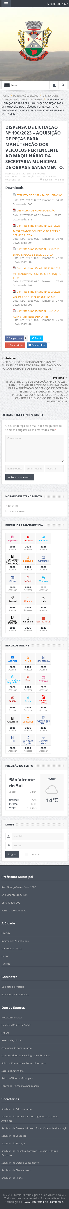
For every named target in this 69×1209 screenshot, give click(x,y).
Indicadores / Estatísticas (15, 941)
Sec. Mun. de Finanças (13, 1143)
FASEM (5, 1032)
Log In (12, 854)
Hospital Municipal (11, 1017)
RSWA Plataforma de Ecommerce (43, 1202)
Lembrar (32, 854)
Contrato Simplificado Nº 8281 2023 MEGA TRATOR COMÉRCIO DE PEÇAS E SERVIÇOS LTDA (36, 230)
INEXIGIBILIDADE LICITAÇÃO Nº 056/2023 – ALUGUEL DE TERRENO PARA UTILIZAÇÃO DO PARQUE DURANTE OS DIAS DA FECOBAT (31, 365)
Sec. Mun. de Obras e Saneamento (20, 1162)
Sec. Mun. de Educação (13, 1135)
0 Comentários (12, 179)
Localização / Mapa (11, 948)
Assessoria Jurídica (11, 1040)
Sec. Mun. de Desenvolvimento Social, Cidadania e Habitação (34, 1128)
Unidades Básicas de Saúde (16, 1025)
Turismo (5, 963)
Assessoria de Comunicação (16, 1048)
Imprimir (46, 179)
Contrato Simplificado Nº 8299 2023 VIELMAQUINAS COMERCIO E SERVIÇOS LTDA (37, 273)
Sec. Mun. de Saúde (12, 1177)
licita (22, 173)
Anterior (9, 358)
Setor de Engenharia (12, 1070)
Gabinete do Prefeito (12, 986)
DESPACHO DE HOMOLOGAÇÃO (36, 210)
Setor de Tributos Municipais (17, 1078)
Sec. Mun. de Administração (16, 1109)
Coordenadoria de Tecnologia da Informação (25, 1055)
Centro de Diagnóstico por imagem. (20, 1086)
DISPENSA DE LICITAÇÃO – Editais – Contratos (33, 176)
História (5, 933)
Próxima (60, 378)
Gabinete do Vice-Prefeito (15, 994)
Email (59, 179)
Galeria (5, 956)
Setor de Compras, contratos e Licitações (23, 1063)
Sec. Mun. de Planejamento (16, 1170)
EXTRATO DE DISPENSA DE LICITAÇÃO (39, 195)
